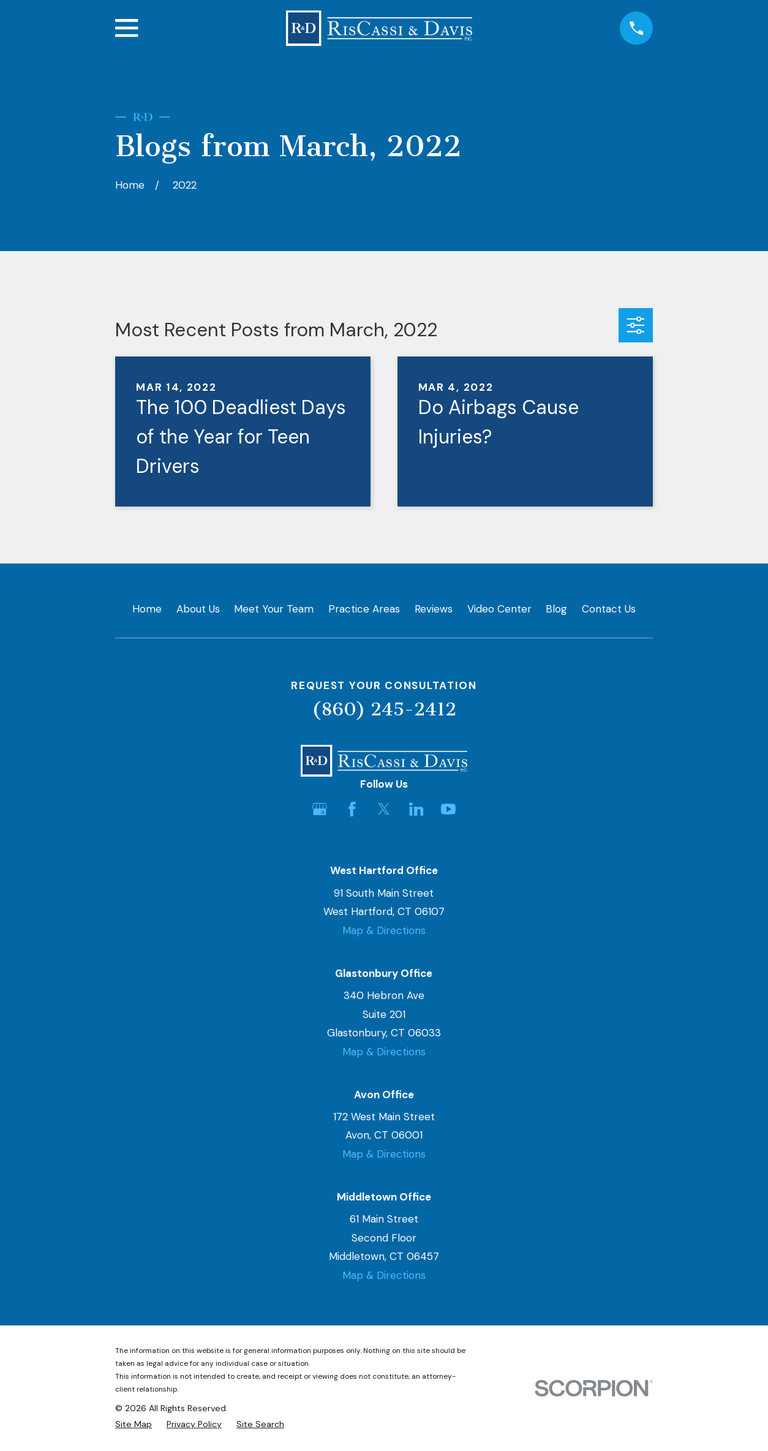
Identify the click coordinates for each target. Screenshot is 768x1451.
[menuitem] (133, 1425)
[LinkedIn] (416, 809)
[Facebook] (352, 809)
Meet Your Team (274, 609)
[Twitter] (384, 809)
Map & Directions (384, 930)
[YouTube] (448, 809)
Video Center (499, 609)
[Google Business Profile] (319, 809)
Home (147, 609)
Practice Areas (364, 609)
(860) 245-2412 (384, 709)
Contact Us (609, 609)
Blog (556, 609)
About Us (198, 609)
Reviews (434, 609)
